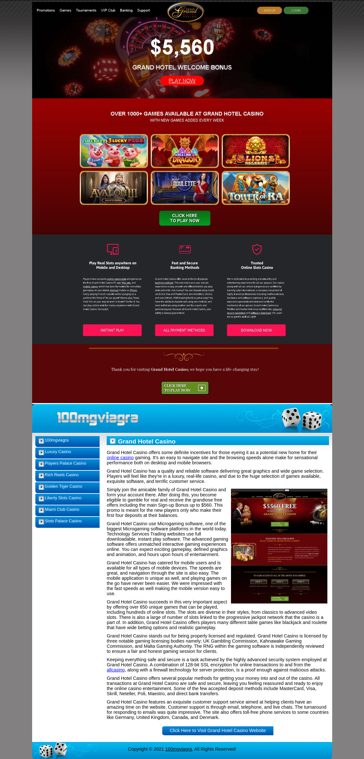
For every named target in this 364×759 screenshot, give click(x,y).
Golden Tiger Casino (64, 486)
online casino (120, 457)
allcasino (116, 669)
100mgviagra (57, 440)
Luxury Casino (58, 451)
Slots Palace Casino (63, 521)
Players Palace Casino (65, 463)
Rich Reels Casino (62, 474)
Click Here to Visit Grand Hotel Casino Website (218, 730)
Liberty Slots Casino (63, 497)
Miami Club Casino (62, 509)
